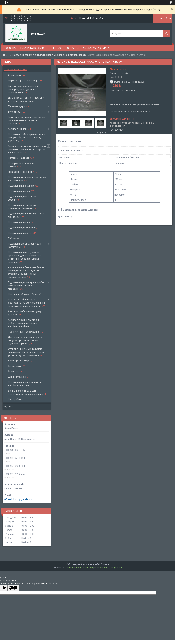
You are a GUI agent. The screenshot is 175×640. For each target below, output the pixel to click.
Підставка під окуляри (21, 185)
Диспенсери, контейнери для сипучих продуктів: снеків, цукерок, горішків (25, 340)
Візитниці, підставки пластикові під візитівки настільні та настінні (26, 120)
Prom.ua (105, 564)
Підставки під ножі (19, 190)
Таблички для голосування (23, 331)
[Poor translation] (13, 588)
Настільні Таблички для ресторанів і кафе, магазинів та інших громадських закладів (26, 302)
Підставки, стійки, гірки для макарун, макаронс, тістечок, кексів (49, 54)
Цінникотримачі (17, 376)
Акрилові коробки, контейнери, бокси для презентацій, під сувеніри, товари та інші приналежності (26, 272)
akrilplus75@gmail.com (20, 499)
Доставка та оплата (96, 47)
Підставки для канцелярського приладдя (26, 215)
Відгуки (8, 406)
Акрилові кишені (17, 128)
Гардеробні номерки (20, 171)
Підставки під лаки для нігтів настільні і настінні (25, 383)
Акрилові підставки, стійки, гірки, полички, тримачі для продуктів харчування (27, 149)
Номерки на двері (18, 157)
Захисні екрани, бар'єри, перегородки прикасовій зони (25, 392)
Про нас (56, 47)
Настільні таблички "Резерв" (24, 293)
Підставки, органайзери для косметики (24, 245)
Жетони (13, 371)
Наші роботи (15, 399)
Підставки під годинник (22, 227)
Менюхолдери (16, 106)
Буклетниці (14, 111)
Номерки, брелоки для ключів (21, 165)
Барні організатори (19, 360)
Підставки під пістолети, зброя (22, 198)
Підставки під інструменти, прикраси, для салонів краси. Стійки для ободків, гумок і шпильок (25, 257)
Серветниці (14, 365)
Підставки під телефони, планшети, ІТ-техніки (22, 206)
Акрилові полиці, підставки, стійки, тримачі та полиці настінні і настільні (24, 323)
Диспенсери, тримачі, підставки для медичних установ (26, 99)
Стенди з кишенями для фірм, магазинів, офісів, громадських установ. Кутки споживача (26, 352)
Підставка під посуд (19, 222)
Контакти (72, 47)
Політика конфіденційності (108, 567)
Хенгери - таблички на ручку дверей (24, 313)
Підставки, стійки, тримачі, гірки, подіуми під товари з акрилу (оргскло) (27, 137)
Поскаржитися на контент (80, 567)
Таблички (13, 238)
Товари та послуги (32, 47)
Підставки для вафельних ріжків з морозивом (27, 178)
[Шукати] (166, 33)
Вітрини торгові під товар (23, 80)
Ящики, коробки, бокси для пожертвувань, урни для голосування (23, 89)
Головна (10, 47)
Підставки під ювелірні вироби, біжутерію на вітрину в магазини (26, 285)
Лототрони (14, 75)
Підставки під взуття (20, 232)
